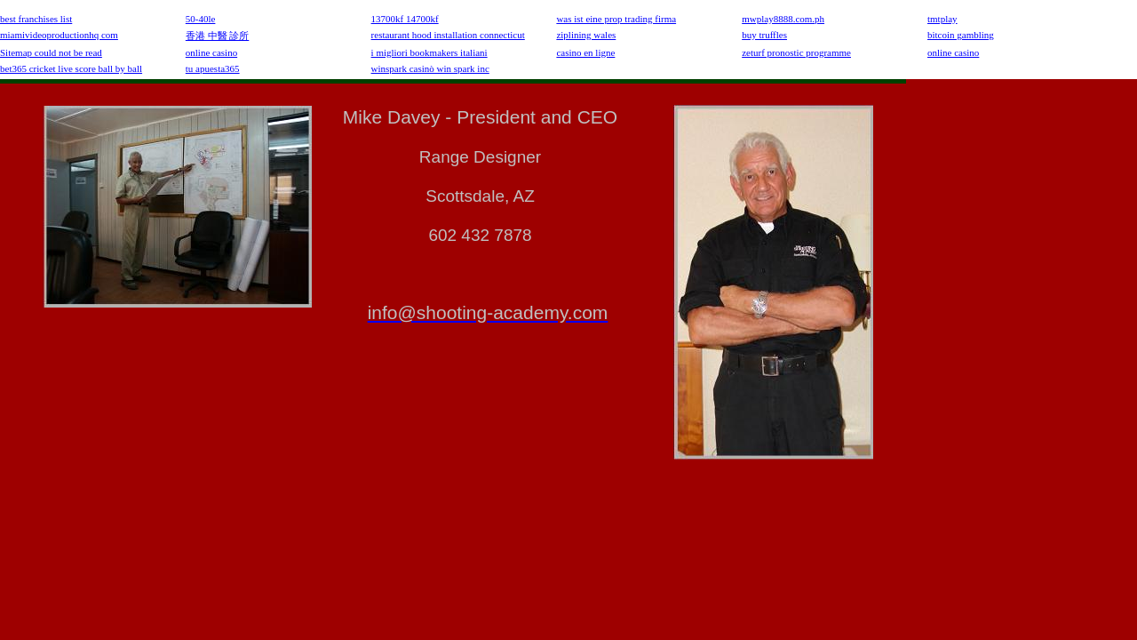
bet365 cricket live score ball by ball (71, 68)
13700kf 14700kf (405, 18)
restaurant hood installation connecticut (448, 34)
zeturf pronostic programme (796, 52)
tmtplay (942, 18)
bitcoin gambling (960, 34)
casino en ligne (585, 52)
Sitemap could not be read (51, 52)
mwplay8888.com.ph (783, 18)
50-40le (201, 18)
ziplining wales (586, 34)
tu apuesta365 (213, 68)
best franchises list (36, 18)
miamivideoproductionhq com (59, 34)
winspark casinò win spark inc (430, 68)
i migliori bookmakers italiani (429, 52)
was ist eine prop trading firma (616, 18)
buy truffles (764, 34)
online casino (211, 52)
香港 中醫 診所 (218, 35)
